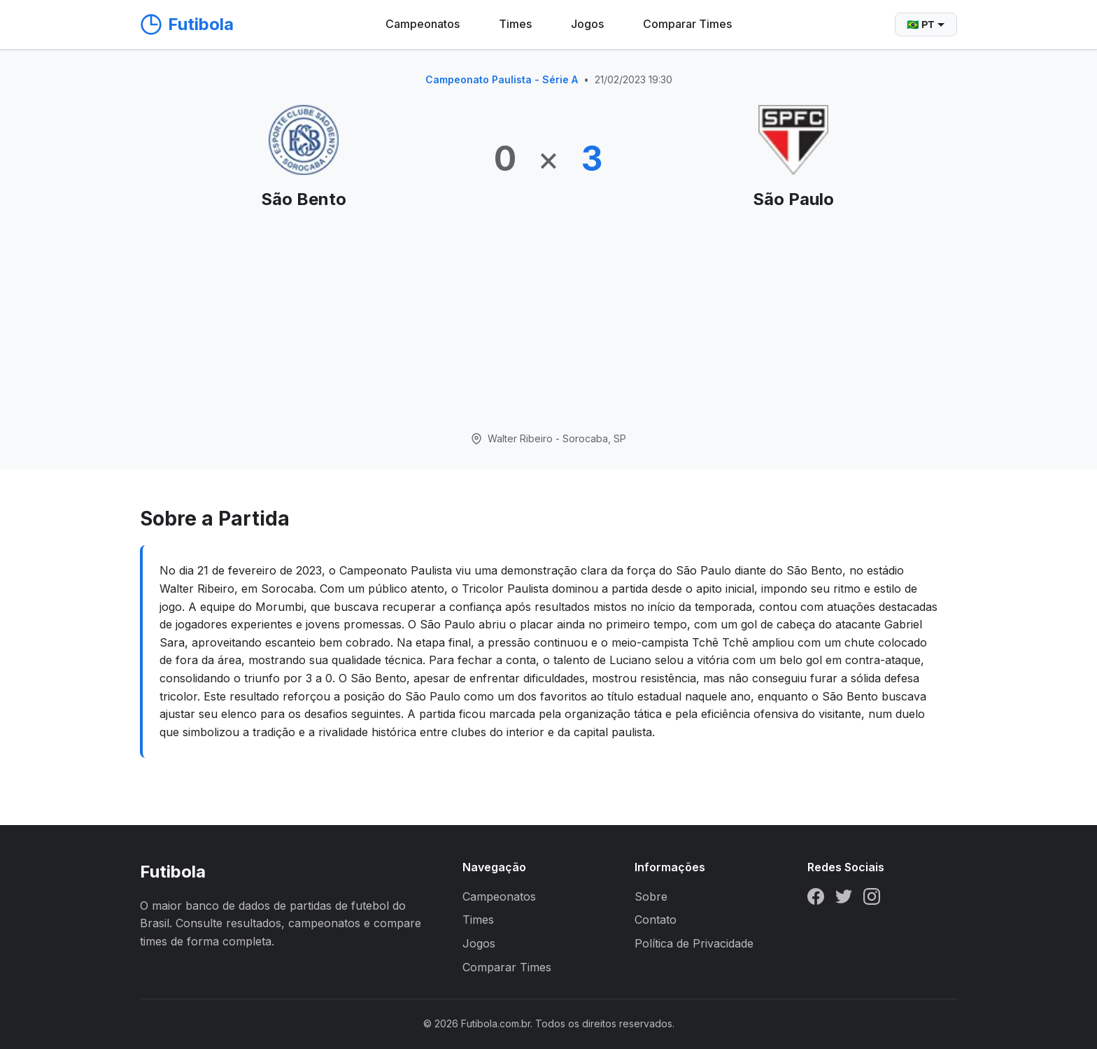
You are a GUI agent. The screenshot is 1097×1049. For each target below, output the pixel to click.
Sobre (651, 896)
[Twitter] (843, 899)
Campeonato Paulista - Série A (501, 79)
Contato (656, 920)
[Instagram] (871, 899)
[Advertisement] (548, 322)
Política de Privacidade (694, 943)
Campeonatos (422, 24)
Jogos (587, 24)
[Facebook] (815, 899)
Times (515, 24)
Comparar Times (687, 24)
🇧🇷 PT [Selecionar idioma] (926, 24)
